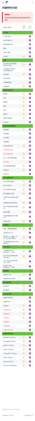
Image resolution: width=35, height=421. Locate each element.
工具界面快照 (27, 415)
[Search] (32, 2)
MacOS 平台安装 (9, 415)
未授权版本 (23, 27)
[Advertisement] (17, 387)
